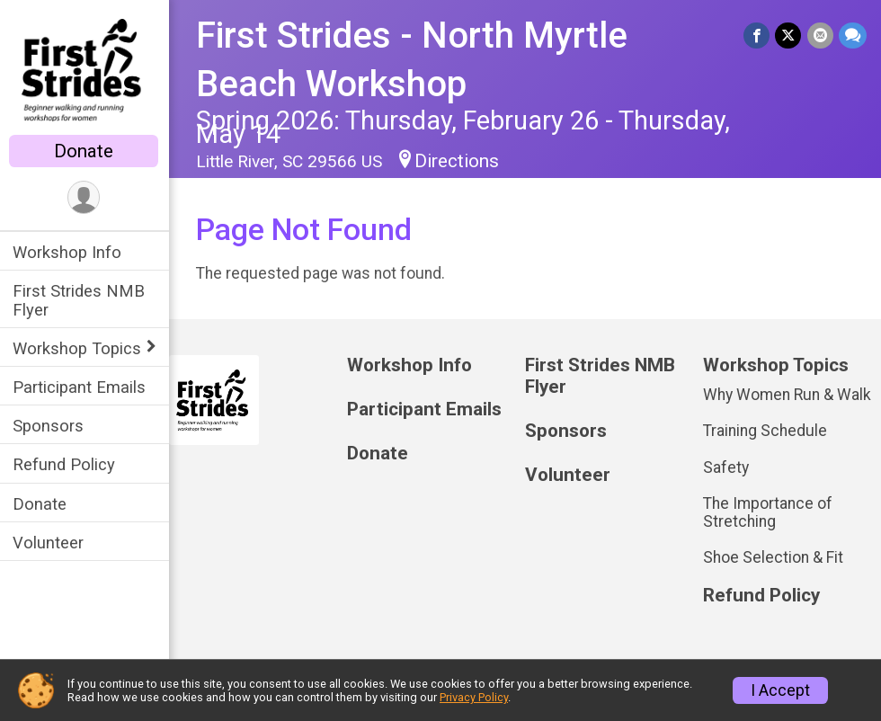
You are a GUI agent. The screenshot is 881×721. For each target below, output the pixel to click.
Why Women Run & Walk (788, 395)
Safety (727, 467)
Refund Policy (65, 464)
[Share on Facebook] (757, 35)
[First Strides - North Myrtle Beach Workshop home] (85, 69)
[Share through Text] (853, 35)
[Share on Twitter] (789, 35)
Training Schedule (766, 431)
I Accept (780, 690)
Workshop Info (68, 252)
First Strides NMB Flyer (80, 300)
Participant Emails (80, 387)
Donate (85, 151)
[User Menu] (85, 197)
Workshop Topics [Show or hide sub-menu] (78, 348)
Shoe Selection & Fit (774, 557)
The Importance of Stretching (768, 512)
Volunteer (49, 542)
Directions (458, 161)
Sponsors (49, 425)
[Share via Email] (820, 35)
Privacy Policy (474, 697)
